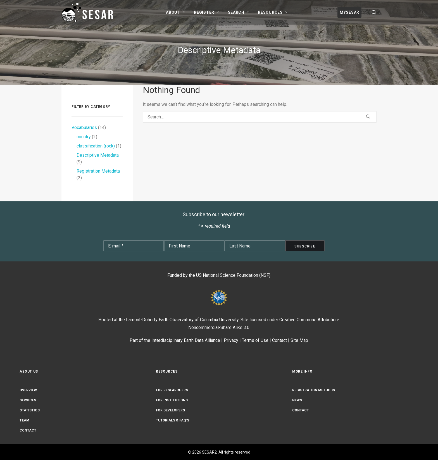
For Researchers (172, 390)
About (175, 12)
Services (28, 400)
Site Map (299, 340)
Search (238, 12)
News (297, 400)
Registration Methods (313, 390)
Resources (272, 12)
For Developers (170, 410)
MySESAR (349, 12)
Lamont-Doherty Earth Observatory (160, 319)
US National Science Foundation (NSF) (233, 275)
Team (24, 420)
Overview (28, 390)
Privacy (231, 340)
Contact (279, 340)
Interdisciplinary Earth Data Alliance (185, 340)
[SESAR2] (88, 12)
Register (206, 12)
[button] (374, 12)
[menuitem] (175, 12)
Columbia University (219, 319)
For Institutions (172, 400)
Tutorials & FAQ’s (172, 420)
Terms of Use (255, 340)
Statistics (30, 410)
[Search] (260, 117)
